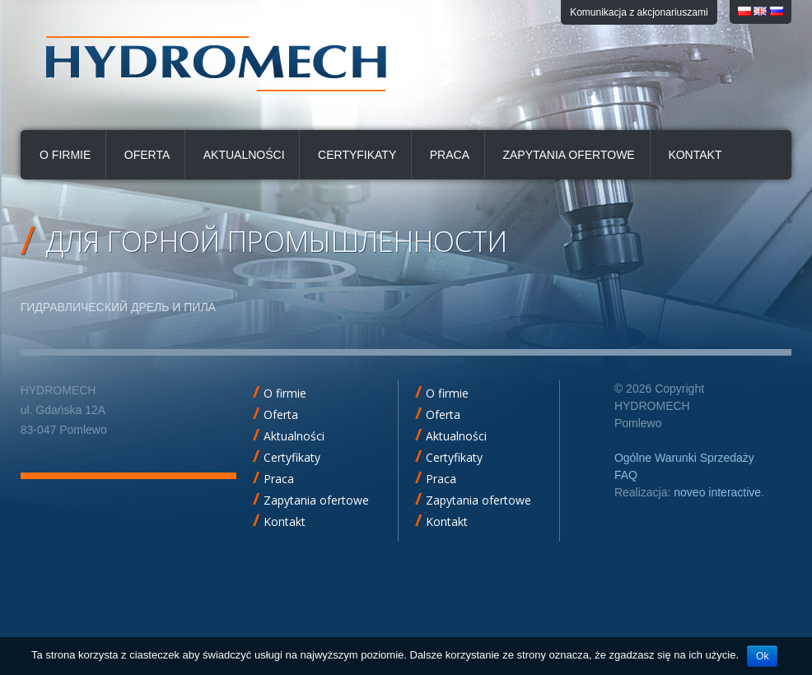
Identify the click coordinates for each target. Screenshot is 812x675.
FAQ (625, 475)
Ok (762, 656)
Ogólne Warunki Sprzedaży (684, 457)
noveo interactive (717, 492)
